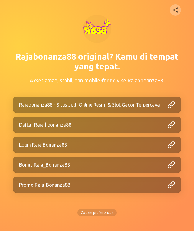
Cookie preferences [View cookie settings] (97, 213)
